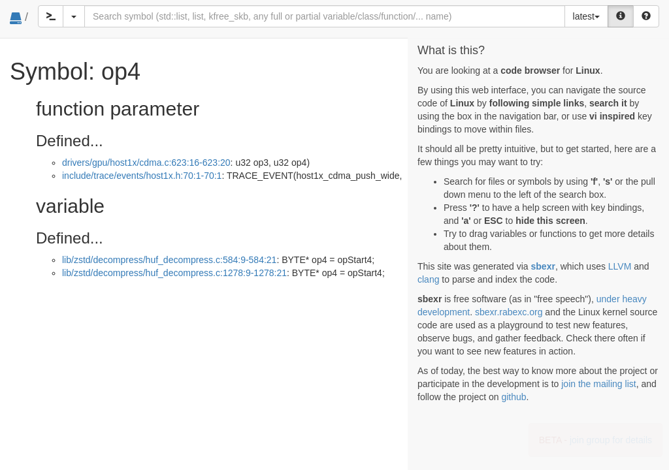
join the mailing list (598, 384)
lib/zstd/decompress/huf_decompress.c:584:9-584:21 (169, 260)
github (513, 397)
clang (428, 279)
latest (586, 16)
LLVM (620, 266)
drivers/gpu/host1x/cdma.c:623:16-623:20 (146, 162)
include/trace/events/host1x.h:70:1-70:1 (141, 175)
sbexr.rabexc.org (509, 312)
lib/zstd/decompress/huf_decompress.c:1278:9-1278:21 (174, 273)
